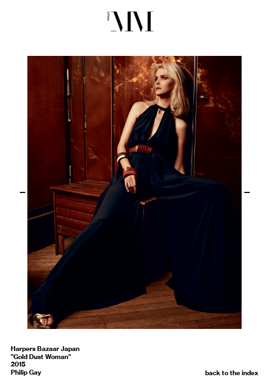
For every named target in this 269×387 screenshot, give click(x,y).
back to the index (231, 373)
